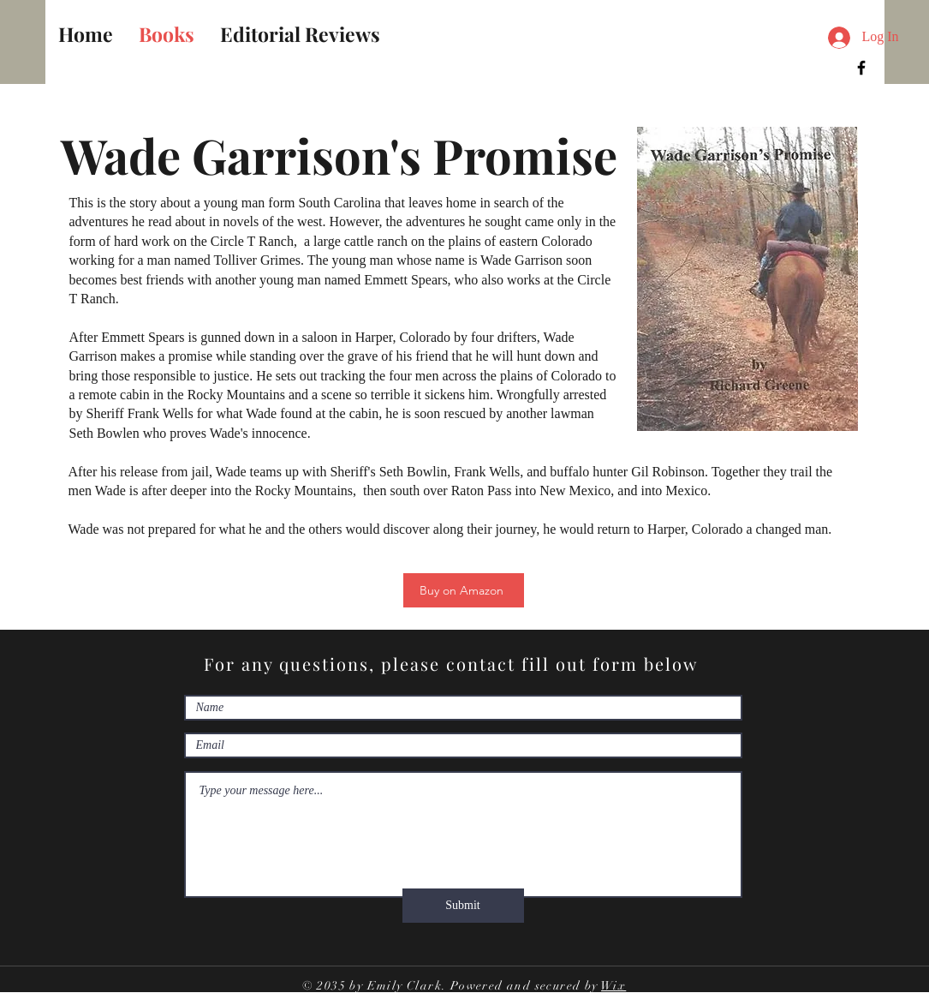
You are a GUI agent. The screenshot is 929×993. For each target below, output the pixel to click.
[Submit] (463, 905)
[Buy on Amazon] (463, 590)
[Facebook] (861, 67)
